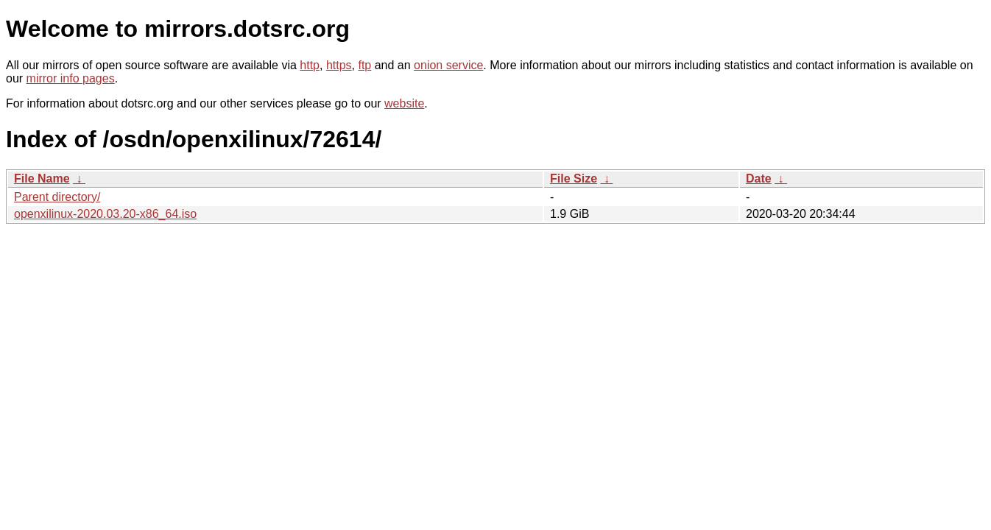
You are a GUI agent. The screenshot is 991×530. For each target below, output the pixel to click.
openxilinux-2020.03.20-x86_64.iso (105, 214)
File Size (573, 178)
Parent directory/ (57, 197)
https (339, 65)
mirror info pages (71, 78)
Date (759, 178)
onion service (448, 65)
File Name (42, 178)
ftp (364, 65)
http (310, 65)
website (404, 103)
